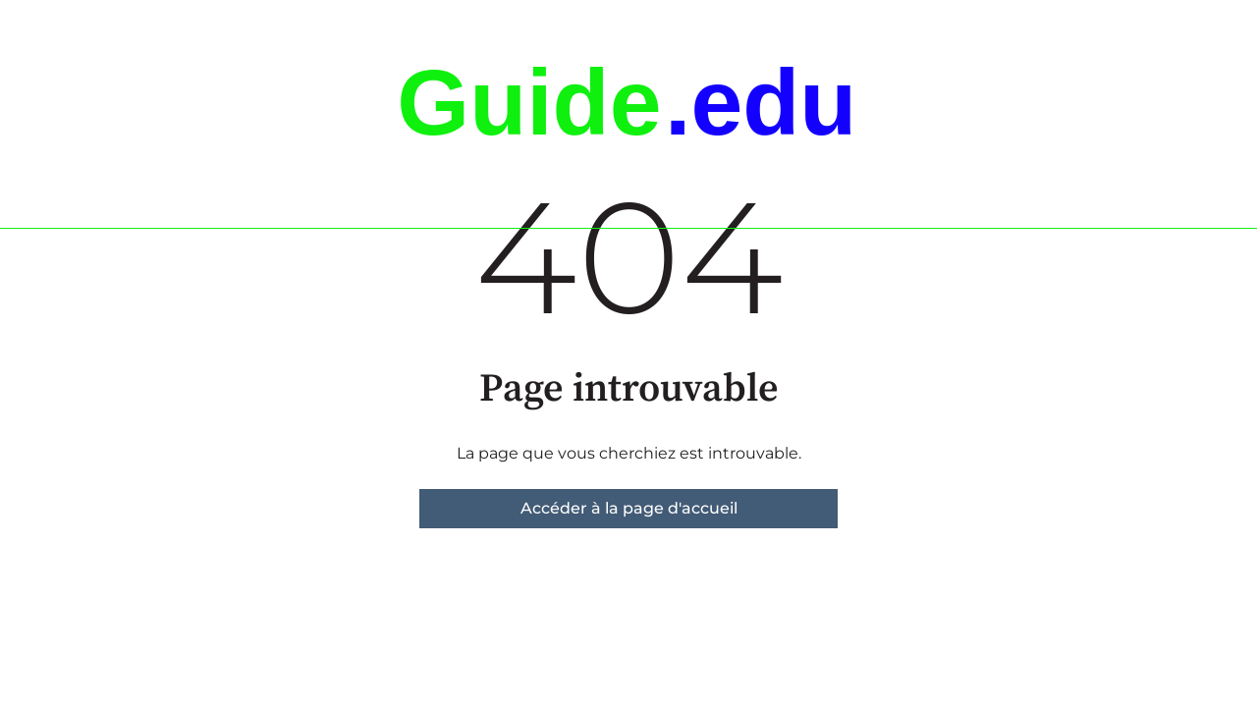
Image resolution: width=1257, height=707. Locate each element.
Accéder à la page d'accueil (629, 508)
